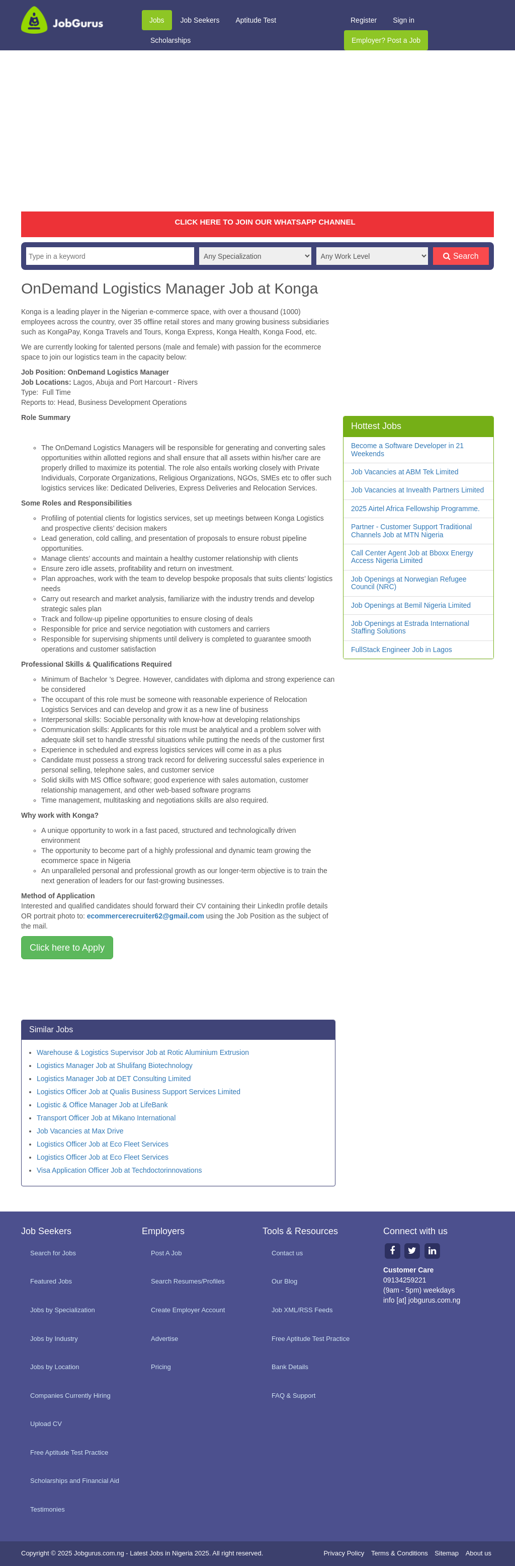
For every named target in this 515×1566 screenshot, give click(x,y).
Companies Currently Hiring (70, 1395)
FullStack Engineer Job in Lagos (401, 650)
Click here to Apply (67, 948)
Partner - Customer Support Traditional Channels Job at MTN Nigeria (411, 530)
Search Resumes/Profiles (188, 1281)
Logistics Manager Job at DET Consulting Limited (114, 1079)
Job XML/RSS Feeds (302, 1310)
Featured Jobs (51, 1281)
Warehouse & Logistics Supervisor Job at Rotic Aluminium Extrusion (143, 1052)
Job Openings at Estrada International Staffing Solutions (410, 627)
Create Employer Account (188, 1310)
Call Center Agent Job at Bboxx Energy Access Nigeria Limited (412, 556)
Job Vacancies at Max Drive (80, 1131)
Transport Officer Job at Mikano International (106, 1118)
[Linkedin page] (432, 1251)
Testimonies (47, 1509)
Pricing (161, 1367)
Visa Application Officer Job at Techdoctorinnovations (119, 1170)
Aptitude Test (255, 20)
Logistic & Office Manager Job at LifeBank (102, 1105)
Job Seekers (200, 20)
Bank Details (290, 1367)
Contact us (287, 1253)
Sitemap (447, 1553)
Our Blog (284, 1281)
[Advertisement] (257, 130)
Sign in (403, 20)
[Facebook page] (392, 1251)
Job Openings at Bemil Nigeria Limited (411, 605)
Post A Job (166, 1253)
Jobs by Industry (54, 1338)
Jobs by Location (54, 1367)
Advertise (164, 1338)
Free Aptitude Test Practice (69, 1452)
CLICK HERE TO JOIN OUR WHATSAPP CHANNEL (265, 222)
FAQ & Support (293, 1395)
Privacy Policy (343, 1553)
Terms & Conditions (399, 1553)
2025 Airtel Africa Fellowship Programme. (415, 509)
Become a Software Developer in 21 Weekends (407, 449)
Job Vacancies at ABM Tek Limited (404, 472)
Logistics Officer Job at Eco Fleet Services (102, 1144)
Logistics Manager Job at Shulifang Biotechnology (115, 1065)
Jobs (156, 20)
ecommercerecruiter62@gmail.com (145, 916)
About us (478, 1553)
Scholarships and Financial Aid (74, 1480)
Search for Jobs (53, 1253)
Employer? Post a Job (386, 40)
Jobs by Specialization (62, 1310)
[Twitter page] (412, 1251)
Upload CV (46, 1424)
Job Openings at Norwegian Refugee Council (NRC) (409, 583)
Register (364, 20)
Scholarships (170, 40)
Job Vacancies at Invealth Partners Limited (417, 490)
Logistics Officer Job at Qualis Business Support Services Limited (138, 1092)
